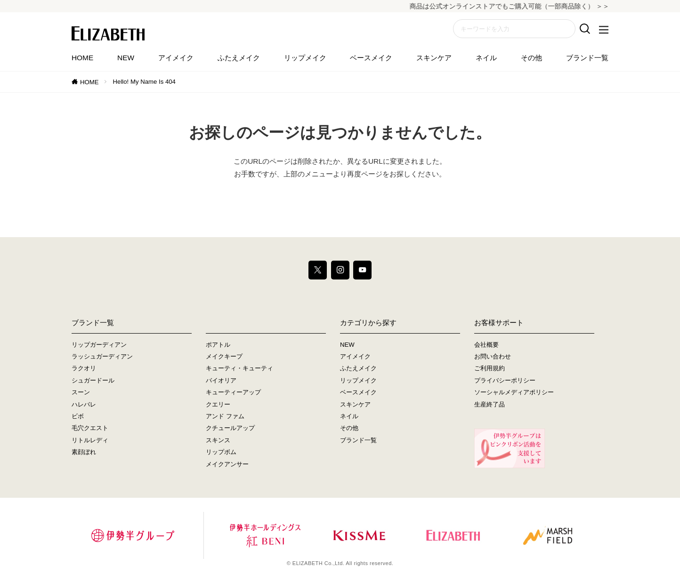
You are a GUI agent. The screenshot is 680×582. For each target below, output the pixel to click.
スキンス (218, 440)
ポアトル (218, 344)
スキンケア (434, 58)
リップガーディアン (99, 344)
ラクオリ (84, 368)
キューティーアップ (233, 392)
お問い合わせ (492, 356)
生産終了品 (489, 404)
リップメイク (305, 58)
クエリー (218, 404)
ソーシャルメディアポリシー (514, 392)
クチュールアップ (230, 427)
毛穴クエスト (90, 427)
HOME (82, 58)
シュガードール (93, 380)
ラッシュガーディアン (102, 356)
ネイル (486, 58)
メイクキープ (224, 356)
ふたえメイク (239, 58)
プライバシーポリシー (504, 380)
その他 (531, 58)
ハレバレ (84, 404)
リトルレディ (90, 440)
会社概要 (486, 344)
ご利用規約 (489, 368)
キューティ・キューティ (239, 368)
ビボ (78, 416)
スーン (81, 392)
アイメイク (176, 58)
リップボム (221, 451)
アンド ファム (225, 416)
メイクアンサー (227, 464)
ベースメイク (371, 58)
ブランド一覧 (587, 58)
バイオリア (221, 380)
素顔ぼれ (84, 451)
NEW (125, 58)
